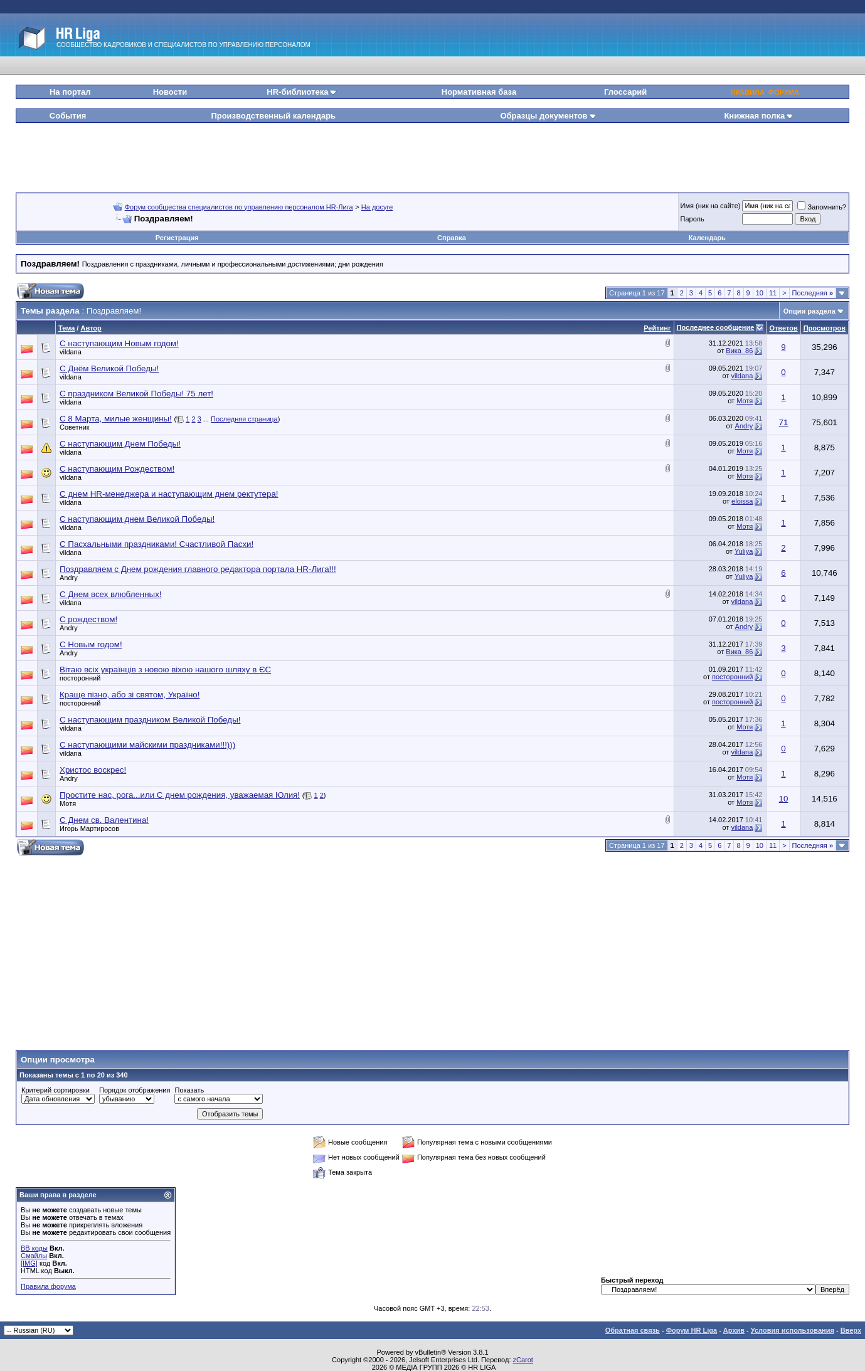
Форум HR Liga (691, 1330)
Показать (189, 1090)
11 (773, 293)
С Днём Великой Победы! (109, 368)
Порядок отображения (134, 1090)
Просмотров (825, 328)
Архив (734, 1330)
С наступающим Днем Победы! (120, 443)
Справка (451, 237)
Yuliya (744, 551)
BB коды (34, 1248)
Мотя (744, 401)
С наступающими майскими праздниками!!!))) (147, 744)
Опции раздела (809, 311)
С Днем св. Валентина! (104, 820)
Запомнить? (821, 207)
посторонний (80, 678)
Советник (75, 427)
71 (783, 422)
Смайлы (34, 1255)
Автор (90, 328)
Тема (66, 328)
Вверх (851, 1330)
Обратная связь (632, 1330)
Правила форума (48, 1286)
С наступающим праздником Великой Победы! (150, 719)
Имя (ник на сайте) (711, 205)
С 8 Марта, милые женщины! (116, 418)
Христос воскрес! (93, 770)
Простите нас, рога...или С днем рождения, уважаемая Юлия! (180, 795)
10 (759, 293)
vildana (71, 352)
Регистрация (177, 237)
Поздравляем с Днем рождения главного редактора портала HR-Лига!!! (198, 569)
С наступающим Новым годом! (119, 343)
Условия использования (792, 1330)
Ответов (783, 328)
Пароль (692, 219)
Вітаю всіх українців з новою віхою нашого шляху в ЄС (165, 669)
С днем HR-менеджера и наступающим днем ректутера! (169, 494)
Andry (744, 426)
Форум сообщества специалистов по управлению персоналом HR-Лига (239, 207)
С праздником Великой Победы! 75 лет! (136, 393)
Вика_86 (739, 350)
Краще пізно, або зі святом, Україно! (129, 694)
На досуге (377, 207)
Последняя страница (244, 419)
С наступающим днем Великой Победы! (137, 519)
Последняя (812, 293)
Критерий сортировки (55, 1090)
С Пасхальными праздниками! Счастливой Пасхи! (156, 544)
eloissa (742, 501)
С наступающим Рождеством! (117, 469)
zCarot (523, 1359)
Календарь (707, 237)
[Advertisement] (433, 153)
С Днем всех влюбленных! (111, 594)
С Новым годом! (91, 644)
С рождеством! (88, 619)
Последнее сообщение (716, 327)
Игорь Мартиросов (89, 828)
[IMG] (29, 1263)
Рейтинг (657, 328)
